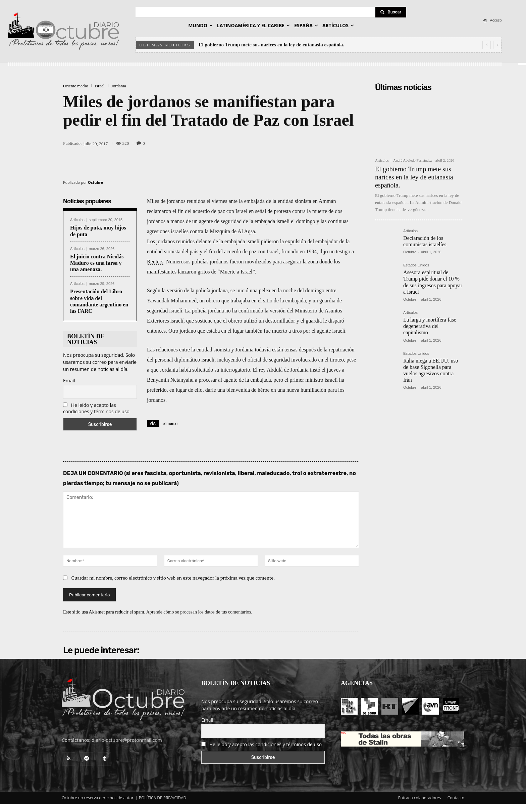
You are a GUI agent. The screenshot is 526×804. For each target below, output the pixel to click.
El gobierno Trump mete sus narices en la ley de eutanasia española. (272, 44)
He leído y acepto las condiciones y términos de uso (96, 408)
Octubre (95, 182)
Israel (100, 86)
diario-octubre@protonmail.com (127, 740)
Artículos (77, 220)
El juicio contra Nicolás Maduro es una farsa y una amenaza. (97, 263)
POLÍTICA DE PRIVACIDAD (163, 798)
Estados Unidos (416, 265)
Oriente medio (75, 86)
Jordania (118, 86)
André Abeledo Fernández (412, 160)
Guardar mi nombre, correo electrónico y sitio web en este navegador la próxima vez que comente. (173, 578)
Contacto (456, 798)
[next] (497, 45)
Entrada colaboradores (419, 798)
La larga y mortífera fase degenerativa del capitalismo (429, 326)
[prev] (486, 45)
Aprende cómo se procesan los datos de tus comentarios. (199, 612)
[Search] (390, 12)
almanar (170, 423)
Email (69, 380)
